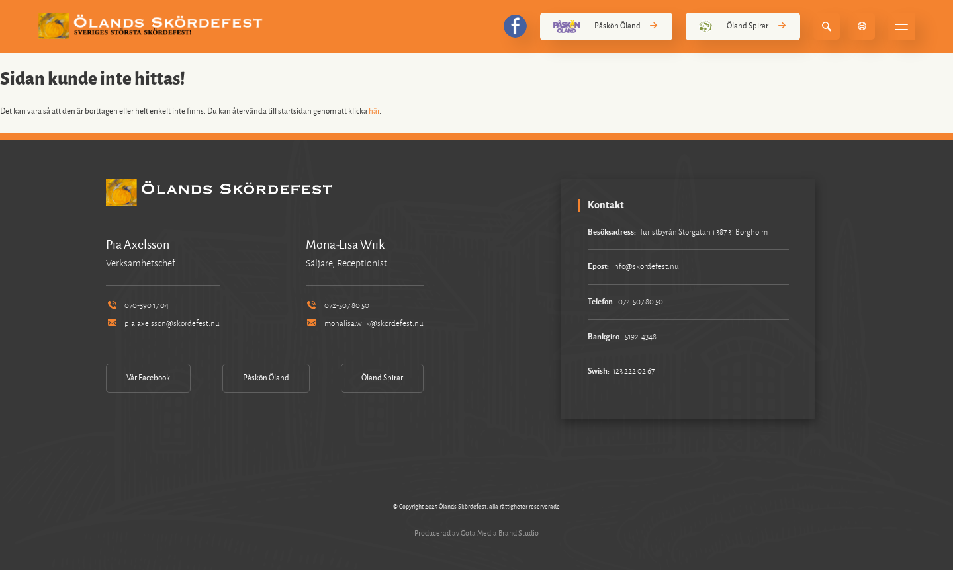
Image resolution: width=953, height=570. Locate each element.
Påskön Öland (606, 26)
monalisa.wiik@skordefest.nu (365, 323)
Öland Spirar (743, 26)
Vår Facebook (148, 378)
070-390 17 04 (137, 306)
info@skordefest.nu (645, 267)
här (374, 111)
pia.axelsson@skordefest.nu (163, 323)
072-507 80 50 (337, 306)
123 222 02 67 (634, 371)
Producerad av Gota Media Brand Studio (476, 533)
